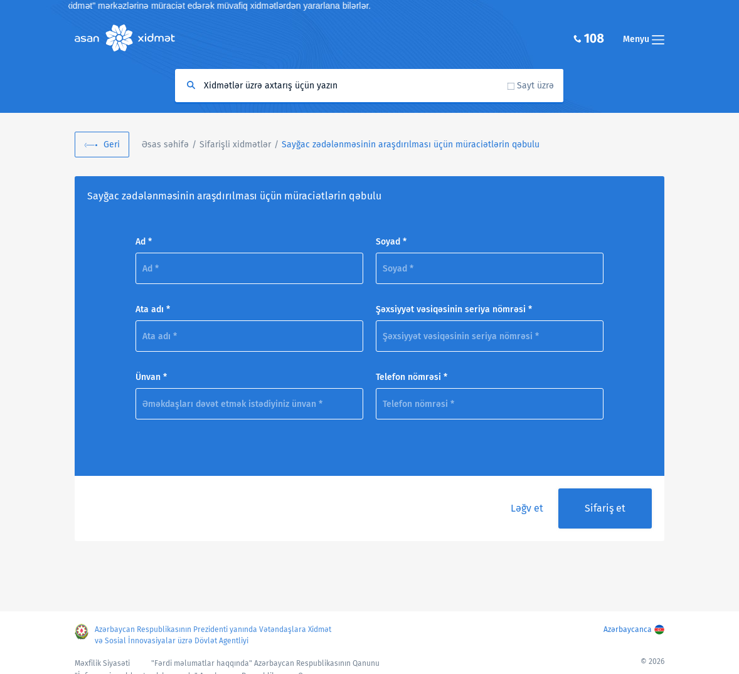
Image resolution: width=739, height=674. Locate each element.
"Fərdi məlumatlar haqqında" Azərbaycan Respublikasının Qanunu (265, 663)
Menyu (643, 39)
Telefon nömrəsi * (411, 377)
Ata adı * (153, 309)
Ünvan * (151, 377)
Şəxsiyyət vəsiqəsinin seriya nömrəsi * (454, 309)
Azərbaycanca (627, 629)
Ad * (144, 241)
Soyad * (391, 241)
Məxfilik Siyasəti (102, 663)
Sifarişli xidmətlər (235, 144)
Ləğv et (527, 508)
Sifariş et (605, 508)
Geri (112, 144)
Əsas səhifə (165, 144)
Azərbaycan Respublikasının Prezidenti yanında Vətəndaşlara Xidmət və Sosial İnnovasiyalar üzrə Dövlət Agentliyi (213, 635)
